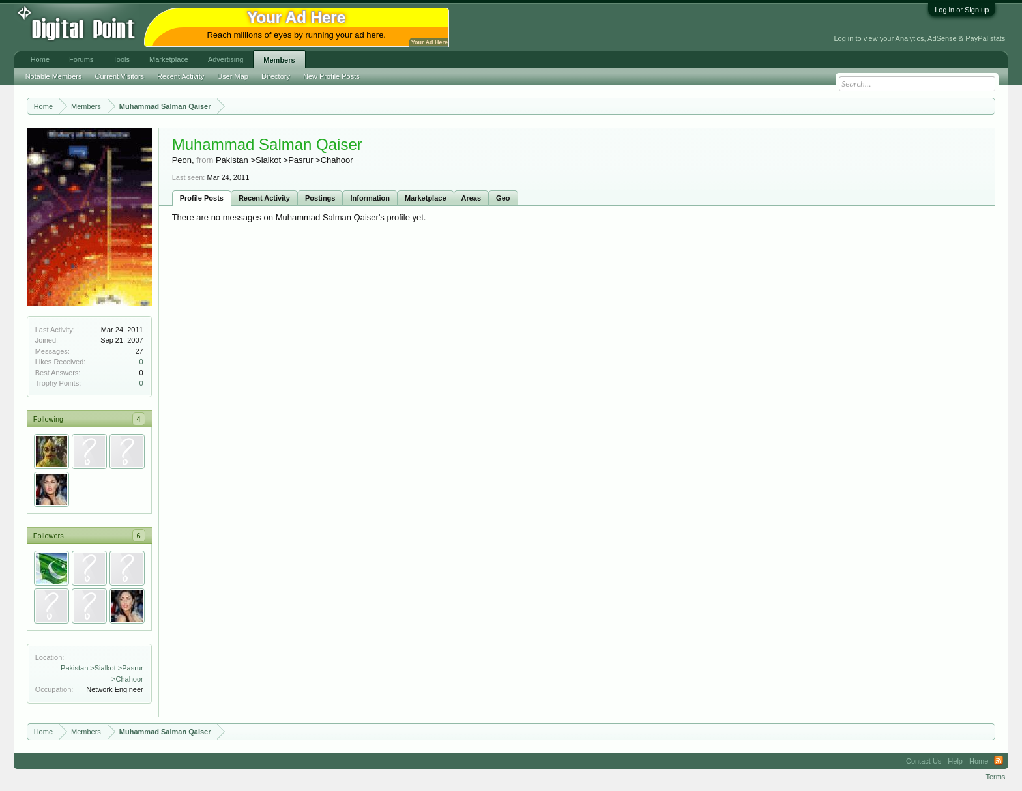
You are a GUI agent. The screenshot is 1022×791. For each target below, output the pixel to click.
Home (40, 59)
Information (370, 198)
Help (955, 761)
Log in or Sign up (962, 10)
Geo (503, 198)
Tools (121, 59)
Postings (320, 198)
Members (279, 60)
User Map (232, 76)
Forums (81, 59)
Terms (995, 777)
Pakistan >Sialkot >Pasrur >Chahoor (284, 160)
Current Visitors (120, 76)
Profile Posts (202, 198)
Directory (275, 76)
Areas (471, 198)
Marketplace (425, 198)
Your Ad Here (429, 42)
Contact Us (923, 761)
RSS (998, 761)
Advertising (225, 59)
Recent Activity (264, 198)
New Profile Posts (331, 76)
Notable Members (53, 76)
